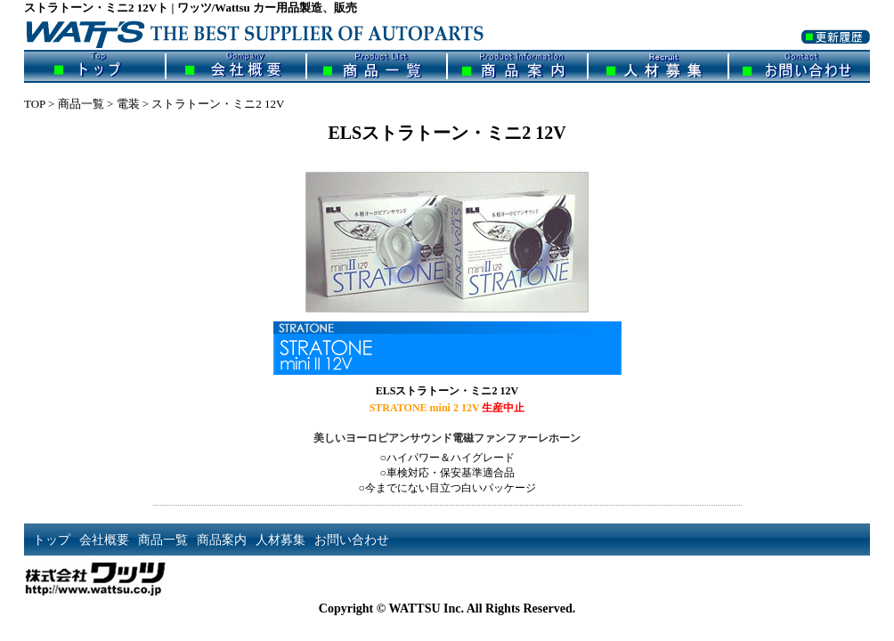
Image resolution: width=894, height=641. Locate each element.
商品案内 (517, 66)
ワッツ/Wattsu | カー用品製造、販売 (269, 33)
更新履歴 (835, 47)
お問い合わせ (799, 66)
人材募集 (658, 66)
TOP (34, 103)
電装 (128, 103)
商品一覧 (376, 66)
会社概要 (236, 66)
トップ (95, 66)
